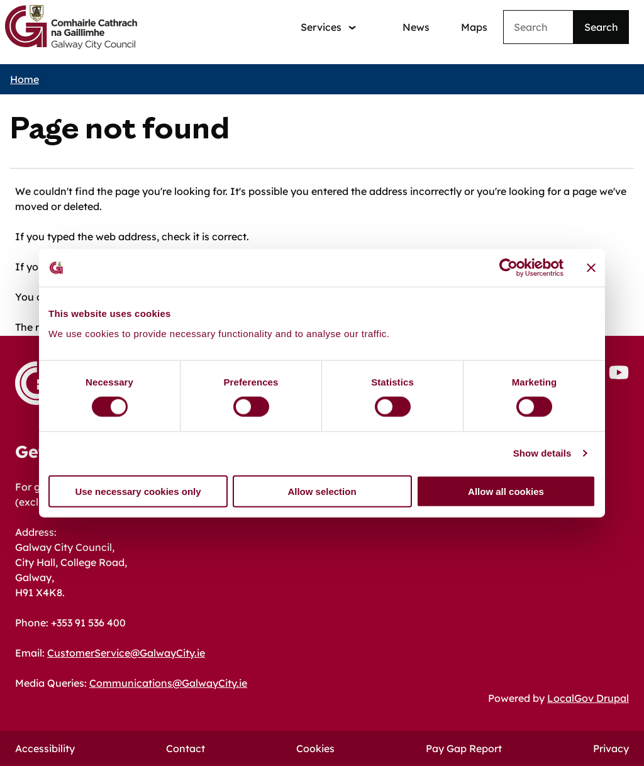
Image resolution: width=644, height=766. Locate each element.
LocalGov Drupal (588, 698)
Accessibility (45, 748)
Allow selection (321, 491)
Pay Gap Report (464, 748)
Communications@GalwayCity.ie (168, 683)
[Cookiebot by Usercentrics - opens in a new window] (508, 267)
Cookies (315, 748)
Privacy (611, 748)
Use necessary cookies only (138, 491)
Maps (474, 27)
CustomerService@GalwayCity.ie (126, 653)
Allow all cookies (506, 491)
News (416, 27)
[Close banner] (591, 268)
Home (24, 79)
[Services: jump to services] (328, 27)
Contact (185, 748)
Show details (542, 453)
